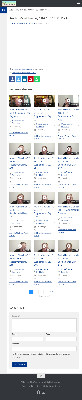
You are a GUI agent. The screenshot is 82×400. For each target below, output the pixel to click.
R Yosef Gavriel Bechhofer (23, 23)
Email (48, 334)
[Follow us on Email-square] (43, 392)
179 (51, 292)
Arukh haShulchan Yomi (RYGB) (24, 73)
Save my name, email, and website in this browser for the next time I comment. (41, 355)
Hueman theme (54, 386)
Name (15, 334)
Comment (16, 316)
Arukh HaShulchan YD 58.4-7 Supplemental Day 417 (68, 210)
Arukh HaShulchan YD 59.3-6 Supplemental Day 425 (19, 113)
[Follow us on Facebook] (39, 392)
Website (15, 344)
